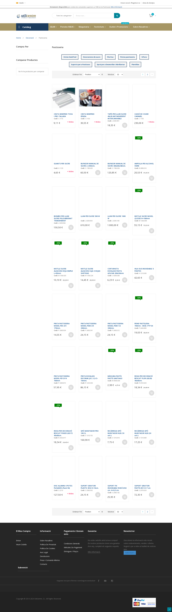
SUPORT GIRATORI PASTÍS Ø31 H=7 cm (142, 487)
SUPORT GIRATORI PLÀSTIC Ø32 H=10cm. (90, 487)
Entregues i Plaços (71, 551)
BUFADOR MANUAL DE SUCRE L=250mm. (90, 164)
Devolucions (45, 556)
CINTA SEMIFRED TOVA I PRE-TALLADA (63, 115)
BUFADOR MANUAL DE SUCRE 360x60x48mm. (117, 164)
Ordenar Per (77, 74)
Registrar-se (135, 3)
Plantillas (135, 64)
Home (18, 38)
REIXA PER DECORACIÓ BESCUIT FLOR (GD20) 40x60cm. (143, 378)
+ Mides (70, 122)
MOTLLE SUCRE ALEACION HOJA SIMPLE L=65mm (63, 271)
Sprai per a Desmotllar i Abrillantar (111, 64)
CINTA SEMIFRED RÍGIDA (87, 115)
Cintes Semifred (69, 57)
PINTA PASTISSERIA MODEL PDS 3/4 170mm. (62, 325)
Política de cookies (47, 548)
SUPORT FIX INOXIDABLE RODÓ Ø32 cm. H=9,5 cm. (117, 488)
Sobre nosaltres (46, 540)
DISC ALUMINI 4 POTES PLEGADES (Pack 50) (63, 487)
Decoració (30, 38)
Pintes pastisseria (127, 57)
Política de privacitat (48, 544)
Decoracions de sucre (91, 57)
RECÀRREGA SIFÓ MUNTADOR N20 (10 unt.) (116, 433)
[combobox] (95, 16)
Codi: (56, 119)
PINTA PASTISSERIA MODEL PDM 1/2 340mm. (115, 325)
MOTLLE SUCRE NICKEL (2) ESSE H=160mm (143, 217)
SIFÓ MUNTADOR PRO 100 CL (90, 432)
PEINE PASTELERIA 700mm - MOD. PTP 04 (143, 324)
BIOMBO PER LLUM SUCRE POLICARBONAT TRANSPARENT (63, 218)
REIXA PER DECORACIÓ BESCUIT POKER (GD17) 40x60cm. (63, 433)
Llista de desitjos (149, 3)
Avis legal (44, 552)
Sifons (144, 57)
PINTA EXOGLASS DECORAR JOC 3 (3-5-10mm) (89, 378)
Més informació (116, 7)
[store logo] (28, 15)
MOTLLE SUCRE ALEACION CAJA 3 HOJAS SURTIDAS (90, 271)
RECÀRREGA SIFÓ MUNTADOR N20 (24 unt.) (142, 433)
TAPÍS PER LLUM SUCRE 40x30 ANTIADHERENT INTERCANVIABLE (117, 116)
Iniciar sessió (125, 3)
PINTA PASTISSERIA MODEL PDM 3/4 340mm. (88, 325)
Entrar (18, 540)
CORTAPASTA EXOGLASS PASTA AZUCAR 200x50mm (116, 271)
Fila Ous (110, 57)
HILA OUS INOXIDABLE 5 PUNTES (144, 270)
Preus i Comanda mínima (50, 560)
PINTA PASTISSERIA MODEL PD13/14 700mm (62, 378)
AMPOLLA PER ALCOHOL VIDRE (144, 164)
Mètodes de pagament (73, 547)
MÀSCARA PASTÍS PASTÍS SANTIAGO (115, 377)
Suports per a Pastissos (80, 64)
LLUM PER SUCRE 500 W (90, 216)
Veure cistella (21, 544)
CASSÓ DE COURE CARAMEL (141, 115)
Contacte (43, 564)
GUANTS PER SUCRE (62, 163)
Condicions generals (72, 543)
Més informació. (94, 552)
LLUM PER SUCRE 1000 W (117, 217)
